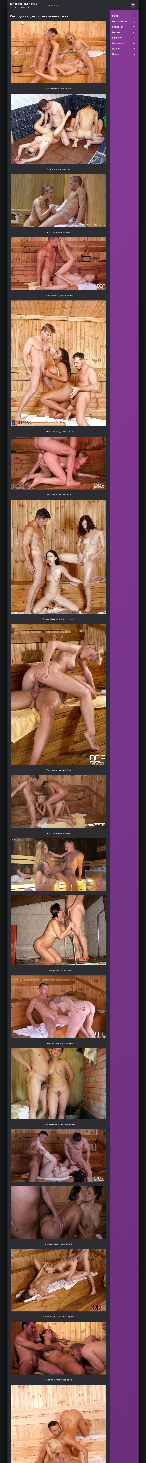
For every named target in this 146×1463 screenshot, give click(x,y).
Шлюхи (116, 48)
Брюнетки (117, 37)
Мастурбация (119, 21)
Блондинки (118, 26)
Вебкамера (118, 43)
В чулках (116, 32)
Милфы (116, 15)
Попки (115, 54)
